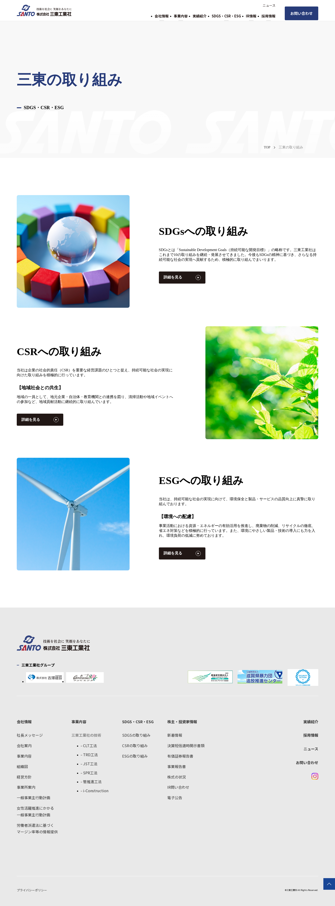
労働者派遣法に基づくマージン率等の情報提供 (37, 828)
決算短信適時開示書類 (185, 745)
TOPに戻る (329, 884)
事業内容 (181, 15)
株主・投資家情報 (182, 721)
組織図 (22, 766)
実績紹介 (200, 15)
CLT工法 (90, 745)
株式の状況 (176, 777)
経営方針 (24, 777)
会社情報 (162, 15)
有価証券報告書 (180, 756)
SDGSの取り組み (136, 735)
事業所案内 (26, 787)
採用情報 (268, 15)
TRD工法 (90, 754)
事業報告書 (176, 766)
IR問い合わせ (178, 787)
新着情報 (174, 735)
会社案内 (24, 745)
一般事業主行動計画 (33, 797)
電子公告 (174, 797)
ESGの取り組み (135, 756)
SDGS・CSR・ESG (226, 15)
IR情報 (251, 15)
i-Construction (95, 790)
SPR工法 (90, 772)
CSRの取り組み (135, 745)
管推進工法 (92, 781)
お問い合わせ (301, 13)
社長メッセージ (30, 735)
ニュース (269, 5)
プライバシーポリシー (32, 890)
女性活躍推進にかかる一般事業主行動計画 (35, 811)
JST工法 (90, 763)
